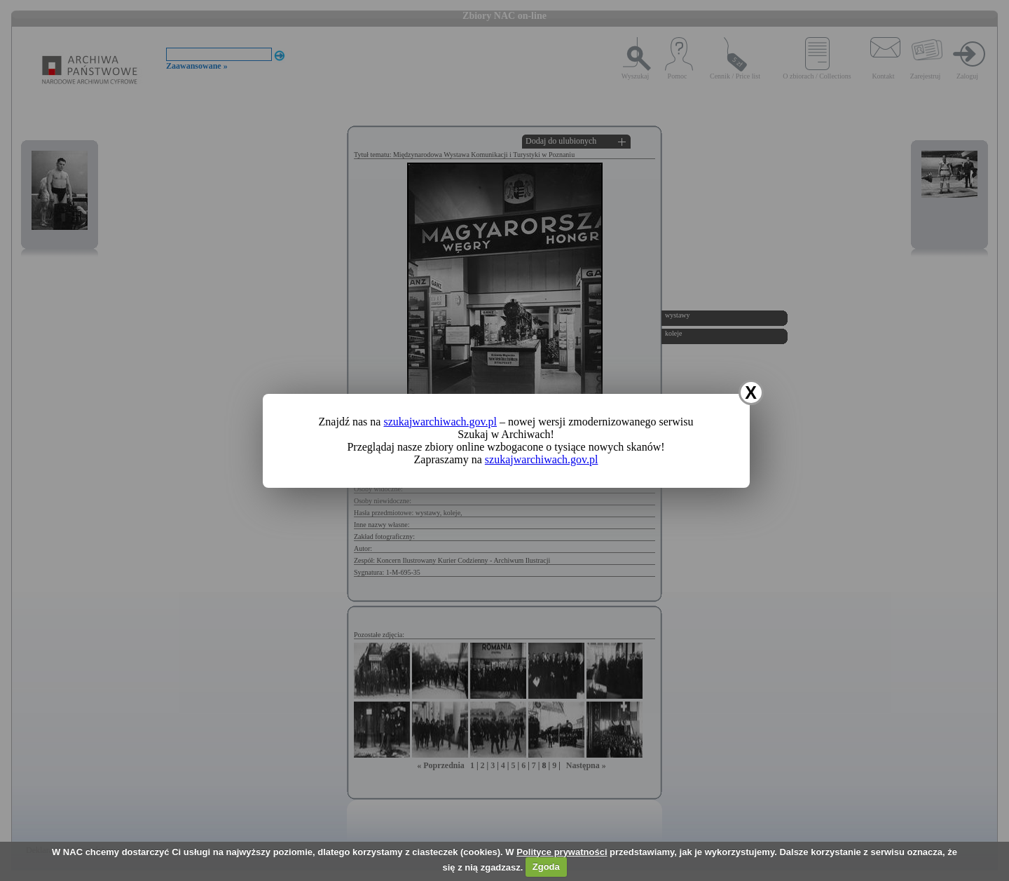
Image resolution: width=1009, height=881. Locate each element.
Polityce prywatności (561, 852)
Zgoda (546, 866)
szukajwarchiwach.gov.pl (440, 422)
